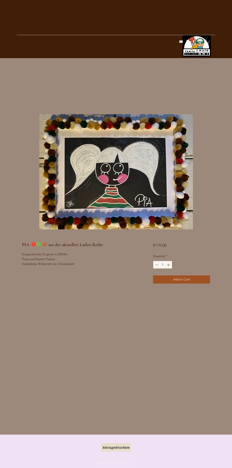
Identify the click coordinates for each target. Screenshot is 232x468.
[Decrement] (156, 265)
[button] (207, 41)
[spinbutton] (162, 265)
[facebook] (193, 42)
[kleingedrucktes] (116, 447)
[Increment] (169, 265)
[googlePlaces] (187, 42)
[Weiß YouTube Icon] (181, 42)
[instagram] (200, 42)
